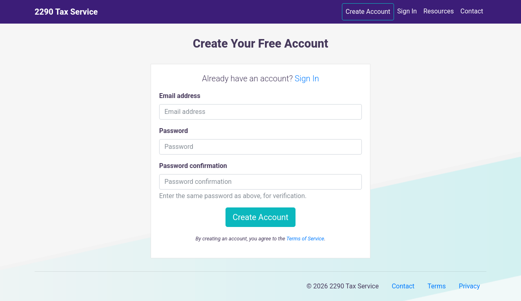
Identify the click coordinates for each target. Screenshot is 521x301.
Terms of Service (305, 239)
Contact (471, 11)
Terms (436, 286)
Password (173, 131)
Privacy (469, 286)
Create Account (368, 11)
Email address (179, 96)
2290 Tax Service (66, 12)
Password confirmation (193, 166)
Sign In (407, 11)
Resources (438, 11)
